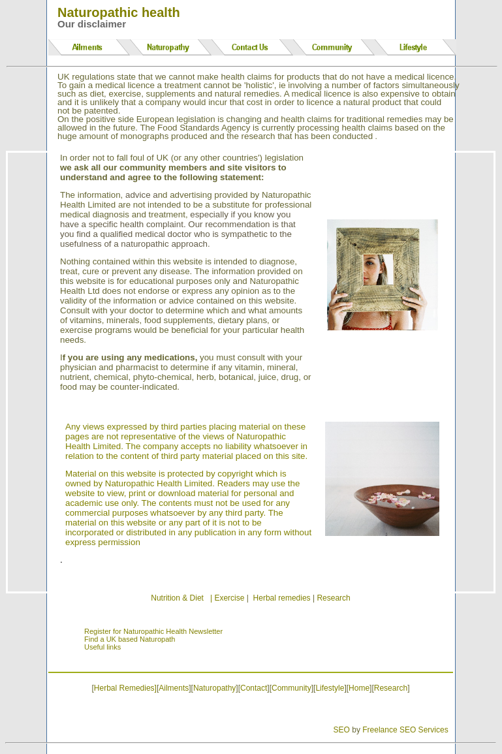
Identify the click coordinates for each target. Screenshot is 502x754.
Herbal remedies (282, 598)
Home (359, 688)
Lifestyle (329, 688)
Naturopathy (214, 688)
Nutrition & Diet (177, 598)
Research (333, 598)
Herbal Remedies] (125, 688)
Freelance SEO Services (405, 729)
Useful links (102, 647)
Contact (253, 688)
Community (291, 688)
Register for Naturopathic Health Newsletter (153, 631)
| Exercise (227, 598)
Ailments (174, 688)
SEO (342, 729)
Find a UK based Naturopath (129, 639)
